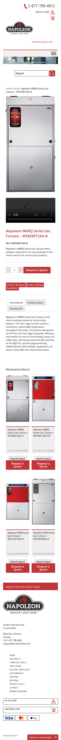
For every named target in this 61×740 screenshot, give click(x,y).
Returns (14, 680)
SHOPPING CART (12, 709)
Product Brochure (16, 284)
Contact (14, 687)
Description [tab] (16, 302)
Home (9, 88)
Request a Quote (37, 270)
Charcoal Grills (18, 662)
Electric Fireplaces (20, 669)
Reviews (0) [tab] (16, 308)
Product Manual (35, 284)
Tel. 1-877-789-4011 (12, 640)
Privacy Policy (17, 684)
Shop (16, 88)
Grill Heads (15, 666)
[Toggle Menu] (53, 53)
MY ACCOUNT (45, 12)
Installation (12, 288)
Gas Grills (15, 658)
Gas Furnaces (16, 673)
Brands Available (18, 691)
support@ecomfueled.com (16, 643)
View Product (17, 458)
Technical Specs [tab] (35, 302)
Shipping (14, 676)
